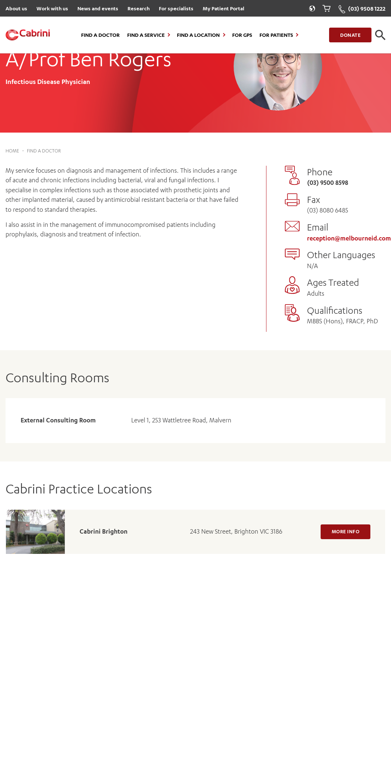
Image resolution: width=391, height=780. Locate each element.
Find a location (198, 35)
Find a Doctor (100, 35)
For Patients (276, 35)
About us (16, 8)
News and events (97, 8)
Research (139, 8)
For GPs (242, 35)
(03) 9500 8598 (327, 182)
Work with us (52, 8)
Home (12, 151)
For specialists (176, 8)
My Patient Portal (223, 8)
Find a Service (146, 35)
